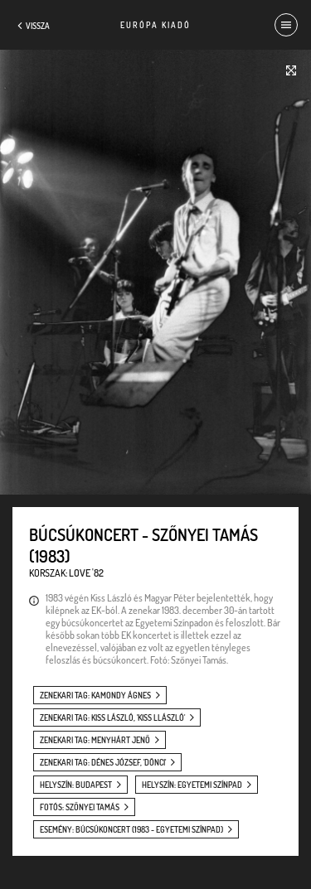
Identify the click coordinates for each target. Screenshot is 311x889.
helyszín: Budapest (76, 785)
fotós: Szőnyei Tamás (79, 807)
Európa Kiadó (155, 25)
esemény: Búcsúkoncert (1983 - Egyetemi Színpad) (131, 829)
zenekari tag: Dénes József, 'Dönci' (103, 762)
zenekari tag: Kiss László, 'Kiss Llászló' (112, 717)
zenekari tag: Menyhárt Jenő (95, 740)
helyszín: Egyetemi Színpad (192, 785)
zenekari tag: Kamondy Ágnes (95, 695)
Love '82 (86, 573)
